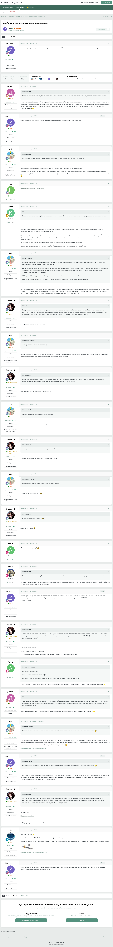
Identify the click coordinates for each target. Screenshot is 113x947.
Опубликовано (29, 43)
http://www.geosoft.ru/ (27, 816)
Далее (13, 37)
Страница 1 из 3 (25, 37)
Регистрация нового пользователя (31, 920)
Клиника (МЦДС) (8, 7)
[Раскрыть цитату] (23, 91)
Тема (51, 942)
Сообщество (20, 8)
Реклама (31, 7)
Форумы (4, 12)
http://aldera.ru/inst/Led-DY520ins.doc (32, 188)
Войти (82, 920)
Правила (12, 12)
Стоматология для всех (11, 2)
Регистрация (106, 2)
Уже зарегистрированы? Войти (90, 2)
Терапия (21, 30)
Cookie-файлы (59, 942)
